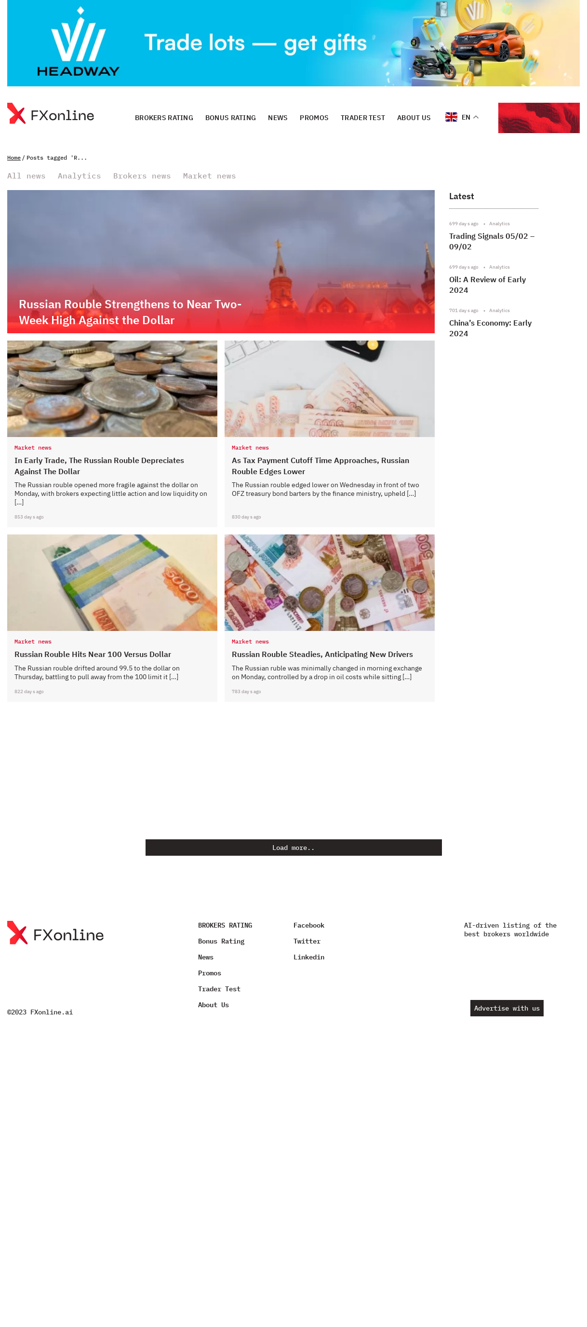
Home (14, 157)
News (278, 117)
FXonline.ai (51, 1012)
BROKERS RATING (164, 117)
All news (26, 175)
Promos (314, 117)
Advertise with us (507, 1008)
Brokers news (142, 175)
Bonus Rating (230, 117)
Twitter (307, 941)
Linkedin (309, 957)
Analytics (79, 175)
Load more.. (293, 847)
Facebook (309, 925)
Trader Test (363, 117)
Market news (209, 175)
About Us (414, 117)
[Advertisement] (511, 590)
